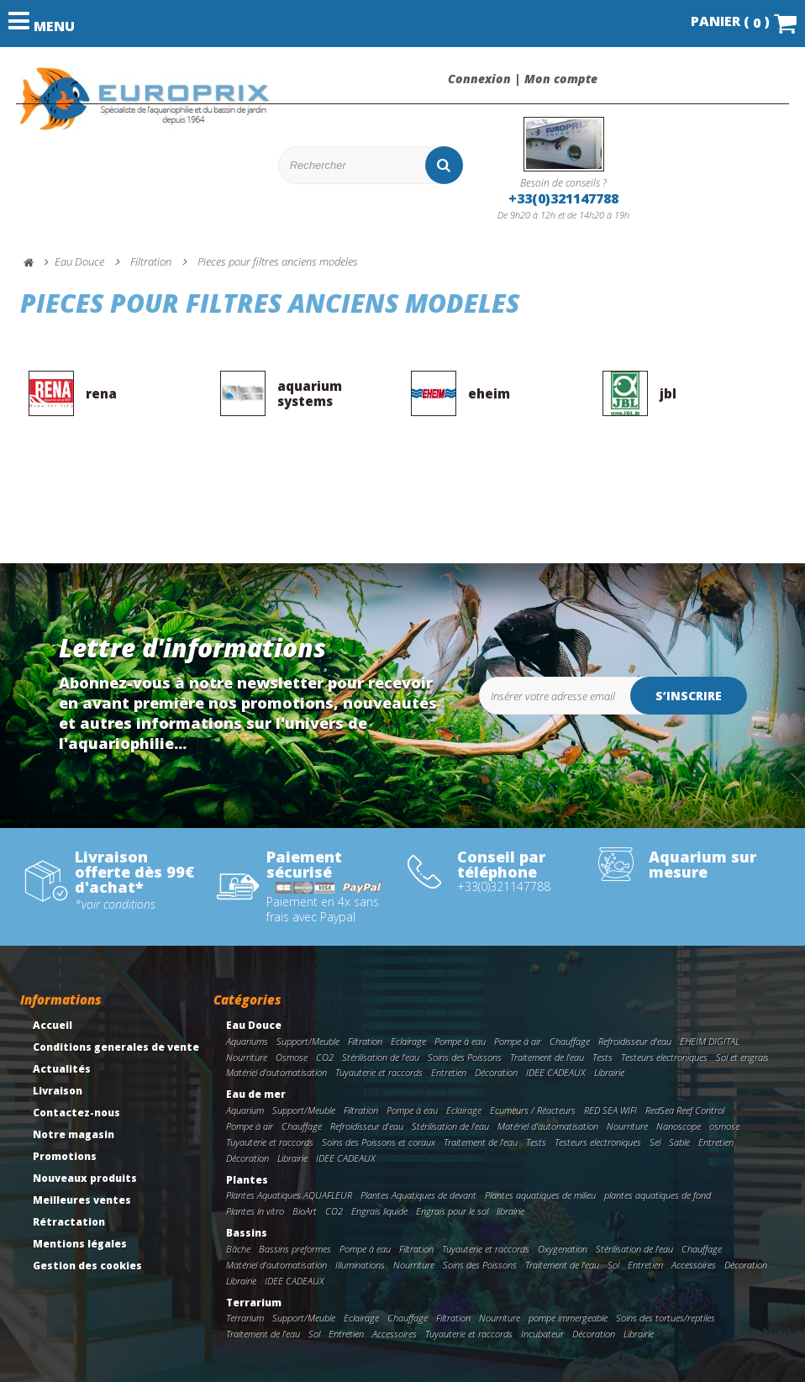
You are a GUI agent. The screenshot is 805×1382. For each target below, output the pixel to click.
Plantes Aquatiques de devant (418, 1195)
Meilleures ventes (82, 1200)
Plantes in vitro (255, 1211)
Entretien (448, 1072)
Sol (613, 1264)
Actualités (62, 1069)
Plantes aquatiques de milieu (540, 1195)
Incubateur (542, 1333)
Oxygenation (562, 1248)
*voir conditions (115, 904)
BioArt (304, 1211)
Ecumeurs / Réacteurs (533, 1110)
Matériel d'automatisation (276, 1072)
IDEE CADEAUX (556, 1072)
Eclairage (408, 1041)
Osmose (292, 1057)
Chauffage (570, 1041)
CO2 (325, 1057)
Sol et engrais (742, 1057)
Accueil (52, 1025)
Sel (655, 1142)
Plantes (247, 1180)
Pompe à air (517, 1041)
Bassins (246, 1233)
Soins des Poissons (465, 1057)
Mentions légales (80, 1244)
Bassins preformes (295, 1248)
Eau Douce (253, 1025)
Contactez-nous (76, 1112)
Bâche (238, 1248)
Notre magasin (73, 1134)
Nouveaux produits (85, 1178)
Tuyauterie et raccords (379, 1072)
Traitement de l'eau (547, 1057)
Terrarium (253, 1302)
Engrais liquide (379, 1211)
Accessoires (693, 1264)
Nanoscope (678, 1126)
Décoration (496, 1072)
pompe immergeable (568, 1317)
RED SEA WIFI (610, 1110)
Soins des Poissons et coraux (378, 1142)
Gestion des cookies (87, 1265)
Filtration (365, 1041)
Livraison (57, 1091)
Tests (602, 1057)
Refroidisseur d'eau (634, 1041)
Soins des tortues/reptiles (665, 1317)
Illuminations (360, 1264)
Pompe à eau (460, 1041)
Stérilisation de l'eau (380, 1057)
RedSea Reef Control (684, 1110)
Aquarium (245, 1110)
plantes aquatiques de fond (657, 1195)
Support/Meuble (307, 1041)
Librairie (609, 1072)
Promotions (65, 1156)
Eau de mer (256, 1094)
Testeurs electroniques (664, 1057)
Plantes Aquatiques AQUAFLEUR (289, 1195)
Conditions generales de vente (116, 1047)
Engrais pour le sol (452, 1211)
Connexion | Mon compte (522, 79)
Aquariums (247, 1041)
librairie (510, 1211)
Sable (679, 1142)
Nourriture (246, 1057)
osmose (724, 1126)
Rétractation (69, 1222)
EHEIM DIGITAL (709, 1041)
